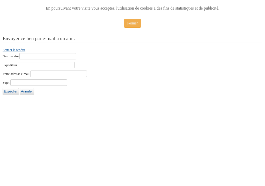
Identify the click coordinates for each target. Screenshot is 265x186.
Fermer (132, 23)
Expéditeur (10, 65)
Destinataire (11, 56)
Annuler (27, 91)
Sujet (6, 82)
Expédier (11, 91)
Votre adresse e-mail (16, 74)
